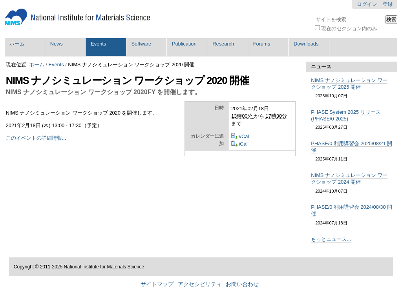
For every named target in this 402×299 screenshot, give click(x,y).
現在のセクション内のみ (349, 28)
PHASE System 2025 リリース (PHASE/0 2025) (345, 115)
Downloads (306, 44)
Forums (261, 44)
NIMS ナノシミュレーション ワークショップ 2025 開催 (349, 83)
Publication (184, 44)
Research (223, 44)
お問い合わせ (242, 284)
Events (98, 44)
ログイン (367, 4)
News (56, 44)
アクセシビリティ (200, 284)
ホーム (17, 44)
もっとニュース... (331, 239)
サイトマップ (157, 284)
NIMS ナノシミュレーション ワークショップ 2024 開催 (349, 178)
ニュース (321, 66)
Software (142, 44)
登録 (387, 4)
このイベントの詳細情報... (36, 138)
